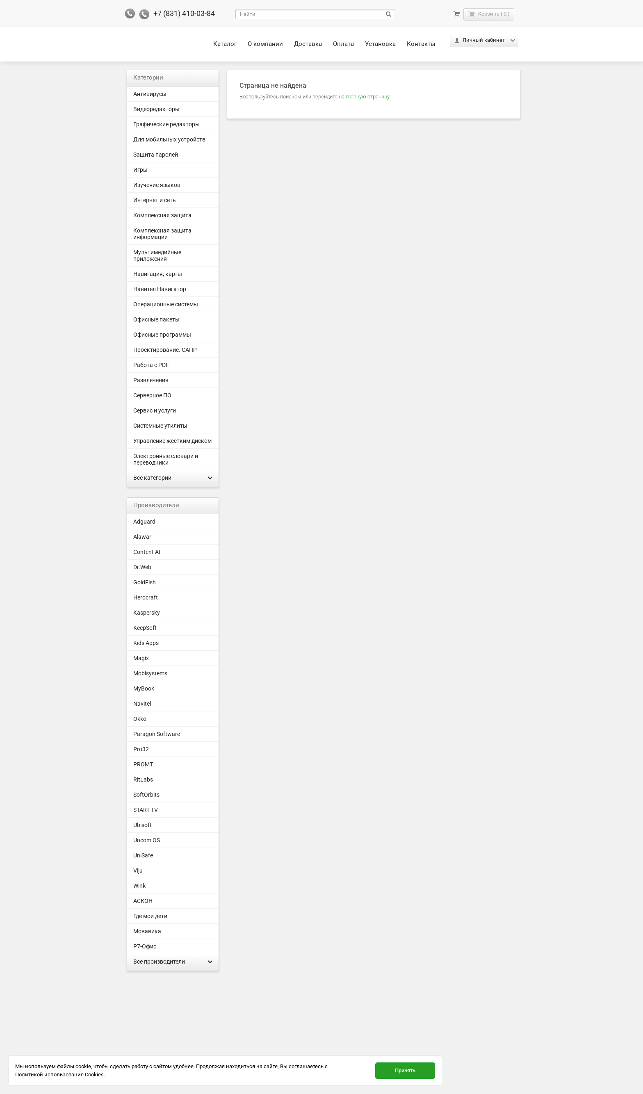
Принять (405, 1070)
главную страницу (367, 96)
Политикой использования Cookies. (60, 1074)
